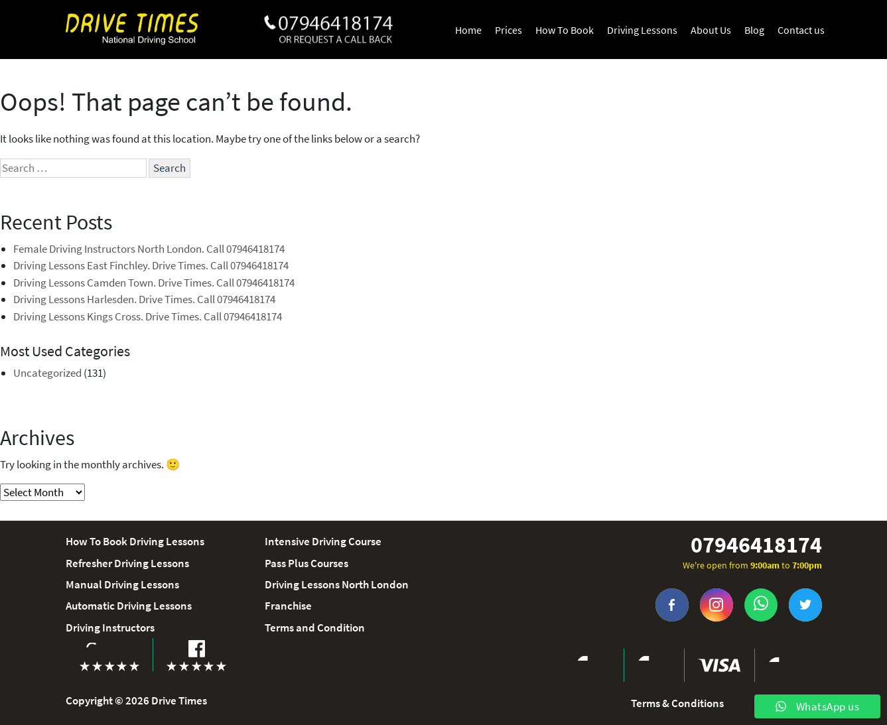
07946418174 (756, 545)
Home (468, 29)
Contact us (801, 29)
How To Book (564, 29)
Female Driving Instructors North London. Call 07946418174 (149, 248)
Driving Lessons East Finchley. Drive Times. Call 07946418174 (151, 265)
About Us (711, 29)
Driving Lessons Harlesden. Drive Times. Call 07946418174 (144, 299)
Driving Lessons (642, 29)
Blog (754, 29)
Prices (508, 29)
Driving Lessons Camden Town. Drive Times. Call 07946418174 (154, 282)
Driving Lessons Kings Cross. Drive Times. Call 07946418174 (147, 316)
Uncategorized (47, 372)
